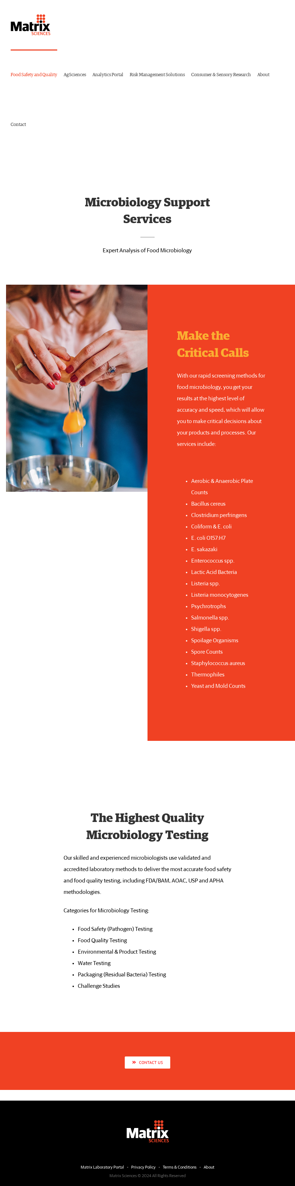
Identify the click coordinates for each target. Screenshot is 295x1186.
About (209, 1167)
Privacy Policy (143, 1167)
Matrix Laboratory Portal (102, 1167)
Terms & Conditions (180, 1167)
